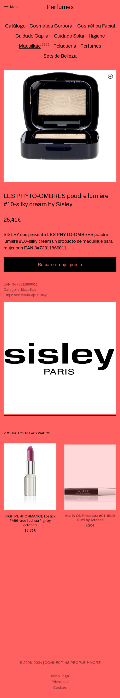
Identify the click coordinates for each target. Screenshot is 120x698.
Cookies (60, 687)
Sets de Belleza (60, 56)
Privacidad (60, 682)
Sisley (42, 295)
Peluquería (64, 46)
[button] (110, 76)
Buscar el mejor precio (60, 264)
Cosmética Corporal (51, 25)
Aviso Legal (60, 676)
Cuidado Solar (69, 35)
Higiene (97, 35)
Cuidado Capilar (32, 35)
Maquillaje (30, 46)
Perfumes (90, 46)
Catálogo (15, 25)
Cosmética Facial (96, 25)
